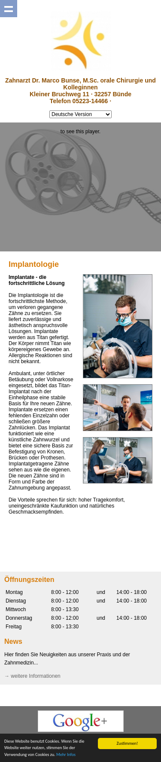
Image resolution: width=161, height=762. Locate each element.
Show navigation (8, 8)
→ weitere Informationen (32, 676)
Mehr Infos (66, 755)
